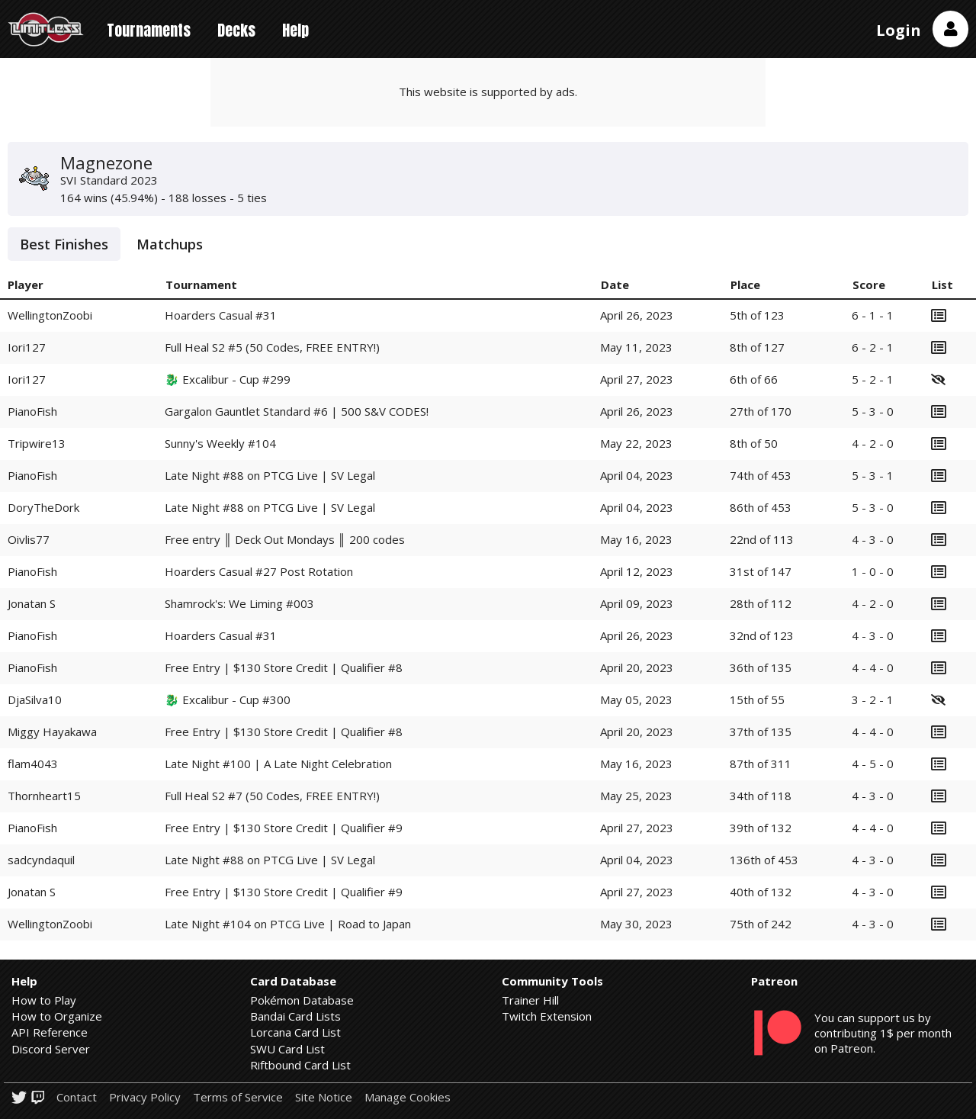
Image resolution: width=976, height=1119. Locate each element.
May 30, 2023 (636, 923)
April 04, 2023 (636, 475)
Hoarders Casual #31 (221, 315)
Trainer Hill (530, 1000)
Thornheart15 (44, 795)
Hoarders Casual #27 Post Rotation (259, 571)
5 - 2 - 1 (873, 379)
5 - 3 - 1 (873, 475)
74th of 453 (760, 475)
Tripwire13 (37, 443)
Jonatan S (32, 603)
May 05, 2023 (636, 699)
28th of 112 (760, 603)
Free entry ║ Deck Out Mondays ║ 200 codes (284, 539)
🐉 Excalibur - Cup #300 (228, 699)
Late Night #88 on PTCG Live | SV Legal (270, 475)
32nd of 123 (762, 635)
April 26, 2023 (636, 315)
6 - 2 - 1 (873, 347)
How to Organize (56, 1016)
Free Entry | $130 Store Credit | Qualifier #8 (284, 667)
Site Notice (323, 1097)
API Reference (49, 1032)
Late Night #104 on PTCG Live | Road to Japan (288, 923)
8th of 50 (754, 443)
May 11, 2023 (636, 347)
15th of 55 (757, 699)
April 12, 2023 (636, 571)
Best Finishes (64, 244)
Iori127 (27, 347)
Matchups (169, 244)
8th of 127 (757, 347)
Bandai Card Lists (295, 1016)
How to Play (43, 1000)
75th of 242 (760, 923)
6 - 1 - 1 (873, 315)
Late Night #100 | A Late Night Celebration (278, 763)
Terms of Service (238, 1097)
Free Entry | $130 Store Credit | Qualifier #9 (284, 827)
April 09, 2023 (636, 603)
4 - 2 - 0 (873, 443)
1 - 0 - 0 (873, 571)
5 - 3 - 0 (873, 411)
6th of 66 (754, 379)
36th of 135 (760, 667)
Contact (76, 1097)
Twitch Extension (547, 1016)
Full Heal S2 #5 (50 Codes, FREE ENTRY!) (272, 347)
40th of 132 (760, 891)
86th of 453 (760, 507)
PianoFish (32, 411)
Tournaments (149, 30)
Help (295, 30)
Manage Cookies (407, 1097)
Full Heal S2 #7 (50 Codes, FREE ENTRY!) (272, 795)
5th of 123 (757, 315)
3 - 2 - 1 (873, 699)
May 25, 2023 (636, 795)
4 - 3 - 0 (873, 539)
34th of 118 (760, 795)
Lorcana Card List (295, 1032)
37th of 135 (760, 731)
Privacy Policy (145, 1097)
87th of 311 (760, 763)
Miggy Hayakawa (52, 731)
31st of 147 (760, 571)
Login (898, 30)
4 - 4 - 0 (873, 667)
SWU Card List (287, 1048)
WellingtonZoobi (50, 315)
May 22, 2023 (636, 443)
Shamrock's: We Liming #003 (239, 603)
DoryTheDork (43, 507)
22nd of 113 (762, 539)
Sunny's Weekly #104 (220, 443)
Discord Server (50, 1048)
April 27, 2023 (636, 379)
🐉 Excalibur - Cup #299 (228, 379)
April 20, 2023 (636, 667)
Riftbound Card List (300, 1064)
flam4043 (33, 763)
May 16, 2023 (636, 539)
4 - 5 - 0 (873, 763)
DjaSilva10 (35, 699)
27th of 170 (760, 411)
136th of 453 (764, 859)
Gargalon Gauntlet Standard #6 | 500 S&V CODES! (297, 411)
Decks (236, 30)
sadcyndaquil (41, 859)
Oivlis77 (29, 539)
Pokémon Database (302, 1000)
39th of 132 (760, 827)
